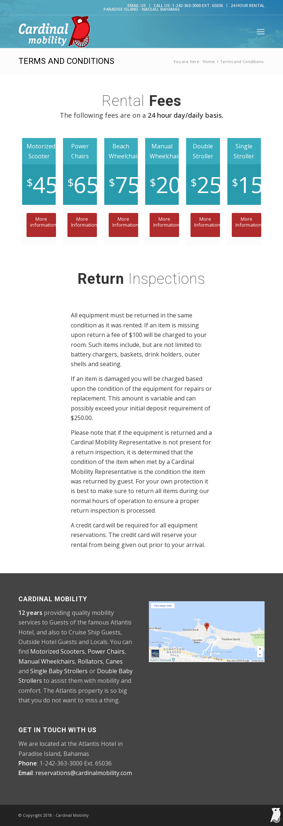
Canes (114, 661)
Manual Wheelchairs (46, 661)
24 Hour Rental (248, 5)
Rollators (90, 661)
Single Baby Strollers (59, 671)
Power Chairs (106, 651)
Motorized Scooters (57, 651)
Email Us (136, 5)
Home (209, 61)
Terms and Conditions (66, 61)
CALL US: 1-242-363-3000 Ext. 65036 (188, 5)
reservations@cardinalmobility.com (83, 773)
